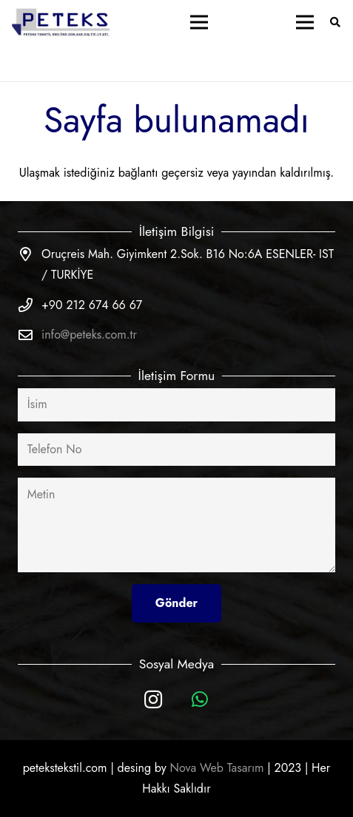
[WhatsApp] (200, 700)
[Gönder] (176, 603)
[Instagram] (153, 700)
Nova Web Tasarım (217, 767)
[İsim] (176, 404)
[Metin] (176, 525)
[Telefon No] (176, 450)
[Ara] (334, 22)
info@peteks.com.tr (89, 334)
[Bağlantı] (61, 22)
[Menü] (199, 22)
